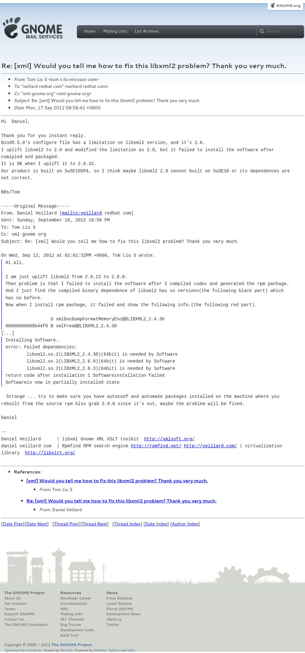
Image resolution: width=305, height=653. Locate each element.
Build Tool (69, 635)
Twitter (112, 624)
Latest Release (119, 603)
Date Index (156, 524)
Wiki (64, 608)
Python (114, 650)
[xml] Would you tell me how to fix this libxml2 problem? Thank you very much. (117, 481)
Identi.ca (113, 619)
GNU (131, 650)
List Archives (147, 31)
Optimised (12, 650)
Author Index (185, 524)
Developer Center (75, 598)
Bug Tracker (70, 624)
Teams (10, 608)
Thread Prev (66, 524)
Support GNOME (19, 613)
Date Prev (13, 524)
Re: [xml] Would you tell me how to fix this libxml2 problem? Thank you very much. (121, 501)
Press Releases (119, 598)
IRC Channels (72, 619)
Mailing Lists (115, 31)
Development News (123, 613)
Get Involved (15, 603)
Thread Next (94, 524)
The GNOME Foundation (26, 624)
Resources (70, 592)
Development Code (77, 630)
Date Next (36, 524)
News (112, 592)
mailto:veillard (82, 213)
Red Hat (66, 650)
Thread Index (127, 524)
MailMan (100, 650)
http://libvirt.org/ (50, 453)
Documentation (73, 603)
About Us (12, 598)
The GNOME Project (24, 592)
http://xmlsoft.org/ (169, 439)
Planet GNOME (119, 608)
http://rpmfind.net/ (156, 446)
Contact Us (14, 619)
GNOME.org (288, 5)
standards (34, 650)
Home (90, 31)
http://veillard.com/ (210, 446)
